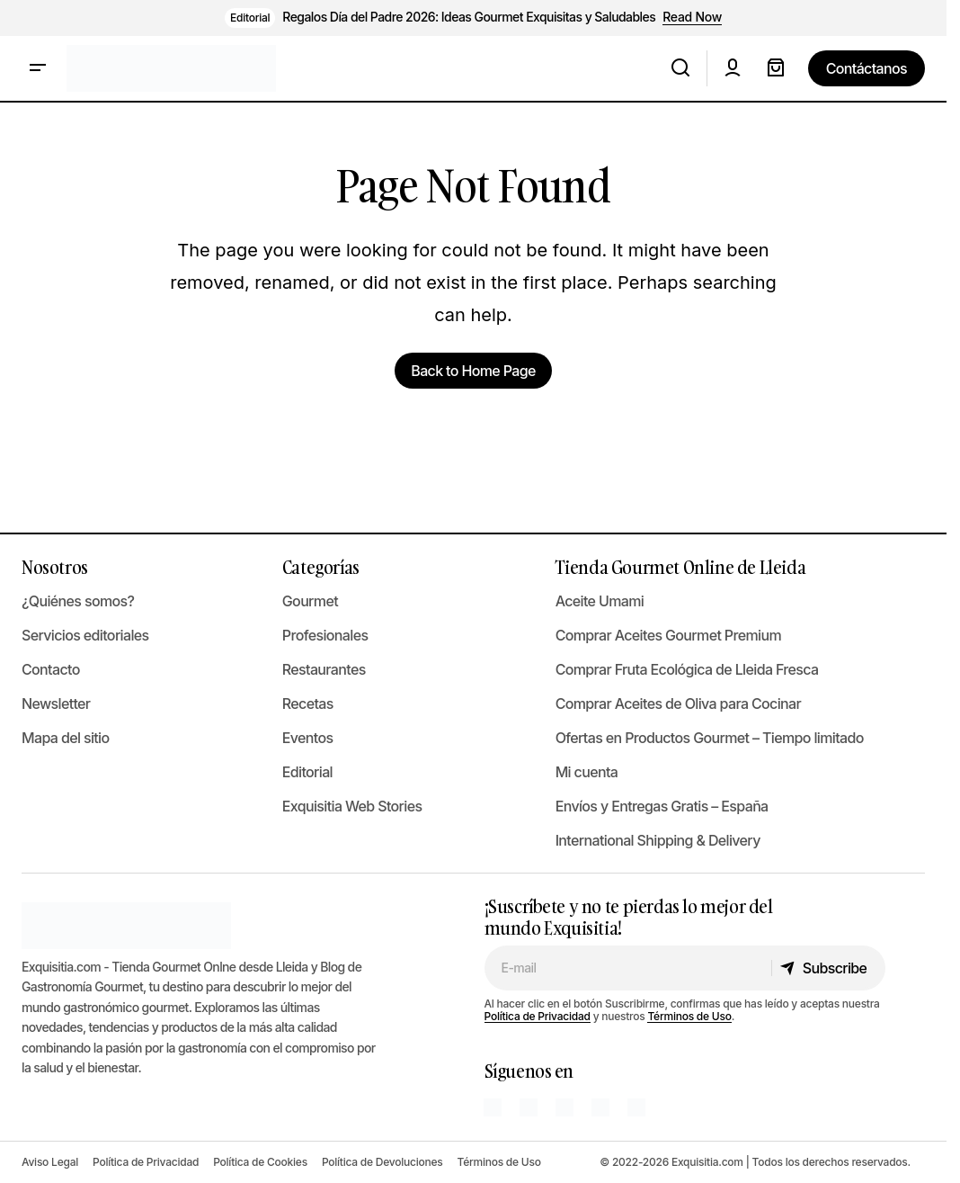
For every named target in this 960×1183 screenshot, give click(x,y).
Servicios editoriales (85, 635)
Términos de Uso (689, 1016)
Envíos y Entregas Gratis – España (662, 806)
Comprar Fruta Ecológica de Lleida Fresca (687, 669)
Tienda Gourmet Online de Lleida (681, 566)
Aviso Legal (50, 1162)
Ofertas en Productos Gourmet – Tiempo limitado (710, 738)
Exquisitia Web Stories (352, 806)
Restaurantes (324, 669)
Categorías (321, 566)
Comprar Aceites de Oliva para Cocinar (678, 703)
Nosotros (55, 566)
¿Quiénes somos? (78, 601)
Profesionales (325, 635)
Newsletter (56, 703)
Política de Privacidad (537, 1016)
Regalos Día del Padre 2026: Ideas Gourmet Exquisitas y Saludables (468, 17)
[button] (37, 68)
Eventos (307, 738)
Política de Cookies (260, 1162)
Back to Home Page (473, 371)
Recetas (307, 703)
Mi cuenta (587, 772)
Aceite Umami (600, 601)
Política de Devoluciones (382, 1162)
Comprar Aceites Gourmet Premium (668, 635)
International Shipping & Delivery (658, 840)
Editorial (250, 17)
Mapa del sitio (66, 738)
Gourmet (310, 601)
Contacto (51, 669)
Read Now (692, 17)
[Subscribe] (827, 968)
